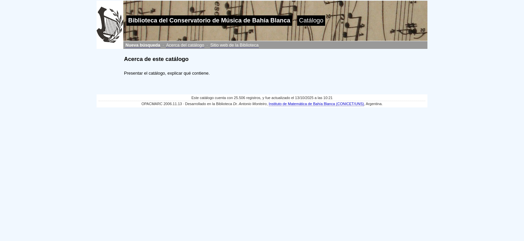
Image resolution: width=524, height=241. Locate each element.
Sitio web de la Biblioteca (234, 45)
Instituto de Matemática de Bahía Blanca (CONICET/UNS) (316, 104)
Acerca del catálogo (185, 45)
